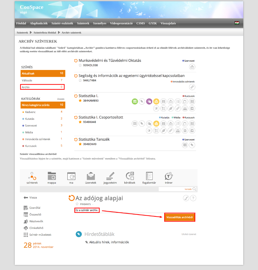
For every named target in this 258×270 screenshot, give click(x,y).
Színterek (83, 23)
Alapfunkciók (39, 23)
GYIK (153, 23)
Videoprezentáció (121, 23)
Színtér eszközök (62, 23)
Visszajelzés (168, 23)
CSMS (140, 23)
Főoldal (21, 23)
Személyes (99, 23)
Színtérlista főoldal (45, 32)
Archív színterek (72, 32)
